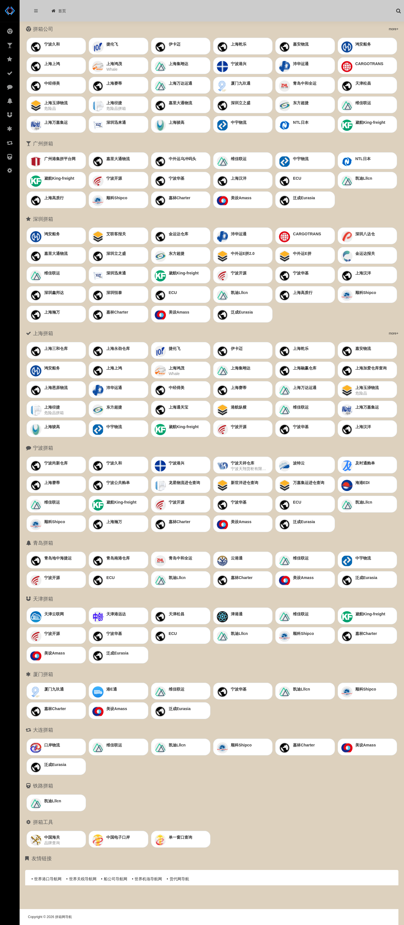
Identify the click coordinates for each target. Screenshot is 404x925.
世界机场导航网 (148, 879)
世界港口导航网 (48, 879)
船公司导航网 (115, 879)
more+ (393, 29)
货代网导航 (179, 879)
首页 (58, 11)
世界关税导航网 (83, 879)
